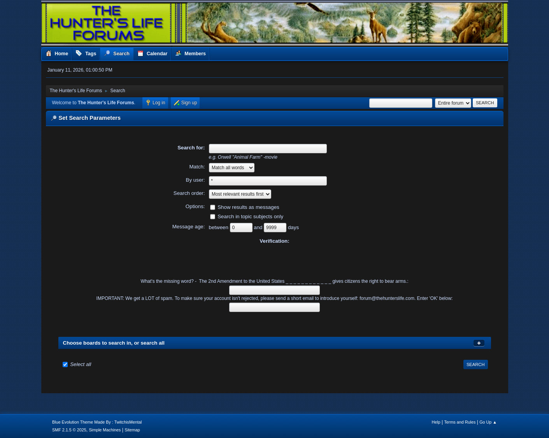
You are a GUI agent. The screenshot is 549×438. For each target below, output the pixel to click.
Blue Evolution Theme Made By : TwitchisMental (97, 422)
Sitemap (132, 429)
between (219, 227)
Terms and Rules (459, 422)
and (259, 227)
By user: (195, 180)
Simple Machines (105, 429)
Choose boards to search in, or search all (114, 343)
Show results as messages (248, 207)
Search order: (189, 193)
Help (435, 422)
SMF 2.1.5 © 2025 (69, 429)
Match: (197, 167)
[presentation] (275, 260)
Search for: (191, 148)
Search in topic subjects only (250, 216)
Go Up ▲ (488, 422)
